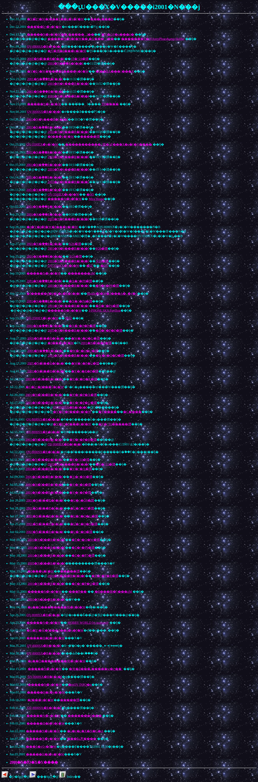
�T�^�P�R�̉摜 (105, 576)
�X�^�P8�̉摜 (80, 281)
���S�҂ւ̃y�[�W (41, 746)
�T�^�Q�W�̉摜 (86, 539)
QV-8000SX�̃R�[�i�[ (44, 46)
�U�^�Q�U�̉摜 (84, 516)
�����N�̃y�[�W (44, 104)
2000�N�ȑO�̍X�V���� (34, 762)
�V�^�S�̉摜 (80, 484)
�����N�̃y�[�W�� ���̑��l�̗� (60, 34)
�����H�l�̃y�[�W (45, 638)
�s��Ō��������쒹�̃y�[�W (56, 607)
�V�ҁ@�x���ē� (117, 34)
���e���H (101, 19)
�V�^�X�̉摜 (80, 469)
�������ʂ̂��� (85, 715)
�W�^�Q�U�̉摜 (85, 338)
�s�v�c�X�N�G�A (85, 731)
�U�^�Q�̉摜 (81, 532)
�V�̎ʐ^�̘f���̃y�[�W (45, 387)
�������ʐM (81, 273)
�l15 (104, 265)
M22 (69, 318)
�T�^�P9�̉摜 (83, 547)
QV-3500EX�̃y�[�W (42, 144)
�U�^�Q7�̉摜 (82, 508)
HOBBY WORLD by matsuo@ (88, 622)
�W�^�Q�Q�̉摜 (84, 351)
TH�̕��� (110, 104)
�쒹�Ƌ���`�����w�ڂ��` (96, 669)
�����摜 (70, 571)
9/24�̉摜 (75, 256)
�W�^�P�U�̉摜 (85, 363)
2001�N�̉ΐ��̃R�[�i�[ (46, 59)
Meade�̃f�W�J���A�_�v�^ (112, 293)
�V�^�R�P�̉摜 (84, 371)
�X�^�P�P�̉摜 (82, 326)
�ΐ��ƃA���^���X (115, 71)
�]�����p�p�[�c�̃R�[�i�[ (54, 293)
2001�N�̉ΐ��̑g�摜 (96, 343)
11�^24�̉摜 (79, 59)
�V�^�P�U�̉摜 (83, 402)
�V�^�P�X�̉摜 (83, 395)
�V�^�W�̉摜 (80, 476)
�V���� (107, 412)
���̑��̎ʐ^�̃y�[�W (44, 26)
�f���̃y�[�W (61, 136)
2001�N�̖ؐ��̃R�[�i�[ (65, 63)
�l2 (89, 265)
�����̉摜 (90, 136)
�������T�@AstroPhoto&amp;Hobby (152, 39)
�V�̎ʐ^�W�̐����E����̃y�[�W (57, 71)
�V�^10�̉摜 (79, 459)
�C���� (132, 412)
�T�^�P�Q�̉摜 (85, 583)
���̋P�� (78, 591)
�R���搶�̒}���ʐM (113, 591)
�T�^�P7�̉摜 (83, 555)
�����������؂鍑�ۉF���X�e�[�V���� (108, 144)
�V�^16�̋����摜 (114, 424)
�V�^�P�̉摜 (80, 492)
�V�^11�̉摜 (105, 464)
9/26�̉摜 (75, 244)
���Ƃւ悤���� (81, 738)
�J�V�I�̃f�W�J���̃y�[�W (52, 227)
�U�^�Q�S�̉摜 (84, 524)
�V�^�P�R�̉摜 (83, 439)
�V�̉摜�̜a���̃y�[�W (67, 51)
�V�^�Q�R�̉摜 (83, 379)
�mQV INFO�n (80, 684)
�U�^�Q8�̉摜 (82, 500)
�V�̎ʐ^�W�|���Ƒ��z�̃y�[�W (55, 19)
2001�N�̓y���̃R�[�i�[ (68, 83)
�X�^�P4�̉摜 (80, 301)
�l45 (90, 194)
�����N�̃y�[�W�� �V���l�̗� (81, 39)
